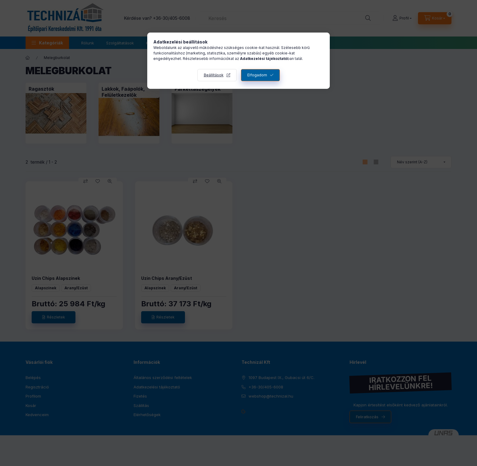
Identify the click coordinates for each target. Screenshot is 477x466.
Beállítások (214, 75)
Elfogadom (257, 75)
